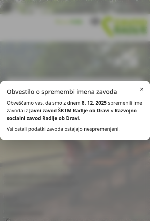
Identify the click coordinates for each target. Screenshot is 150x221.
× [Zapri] (142, 89)
